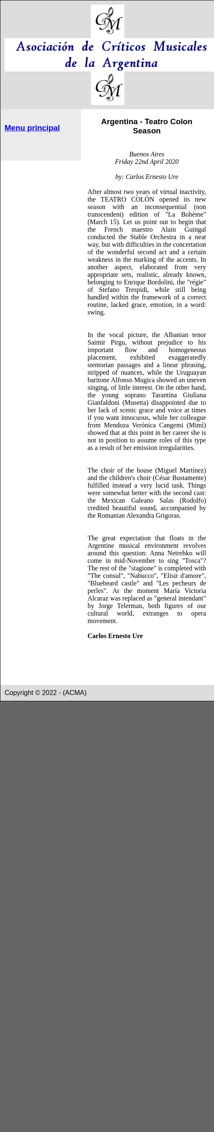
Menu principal (32, 127)
